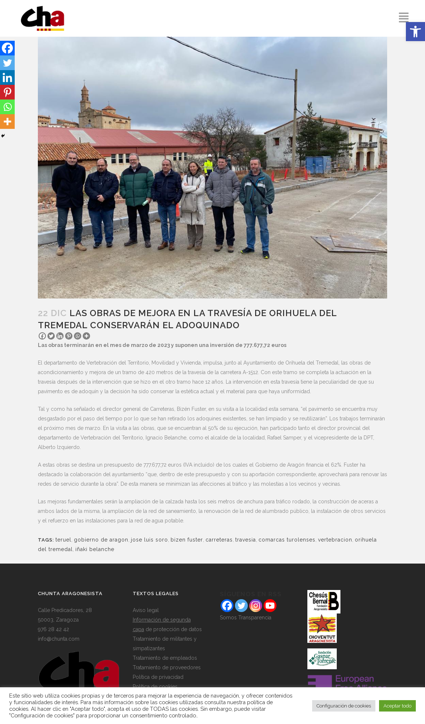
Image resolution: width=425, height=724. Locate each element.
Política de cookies (155, 686)
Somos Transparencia (245, 617)
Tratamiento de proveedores (167, 667)
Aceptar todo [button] (397, 706)
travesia (245, 540)
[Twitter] (51, 336)
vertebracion (335, 540)
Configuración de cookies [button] (344, 706)
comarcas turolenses (286, 540)
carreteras (219, 540)
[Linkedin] (60, 336)
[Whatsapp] (77, 336)
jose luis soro (149, 540)
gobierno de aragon (101, 540)
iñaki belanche (94, 549)
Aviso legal (146, 610)
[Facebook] (42, 336)
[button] (415, 31)
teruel (63, 540)
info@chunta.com (58, 639)
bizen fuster (187, 540)
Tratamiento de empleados (165, 658)
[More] (86, 336)
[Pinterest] (68, 336)
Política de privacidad (158, 677)
